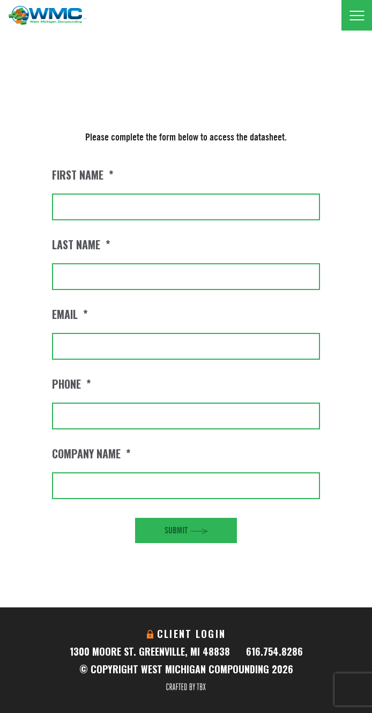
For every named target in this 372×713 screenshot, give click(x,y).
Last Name (81, 244)
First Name (82, 174)
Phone (71, 383)
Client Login (191, 634)
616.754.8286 (274, 651)
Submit (176, 530)
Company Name (91, 453)
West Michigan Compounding (47, 15)
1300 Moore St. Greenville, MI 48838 (150, 651)
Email (69, 314)
